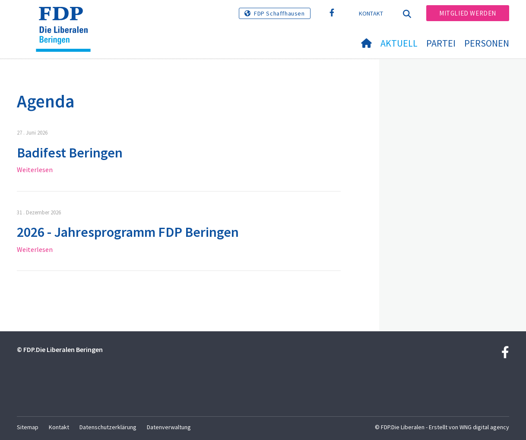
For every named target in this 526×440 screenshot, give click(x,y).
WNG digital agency (484, 427)
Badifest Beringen (70, 152)
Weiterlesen (35, 169)
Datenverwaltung (169, 427)
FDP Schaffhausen (279, 13)
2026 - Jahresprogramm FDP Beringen (128, 232)
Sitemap (27, 427)
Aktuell (399, 43)
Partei (441, 43)
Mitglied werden (467, 13)
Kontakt (371, 13)
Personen (486, 43)
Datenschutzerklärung (107, 427)
